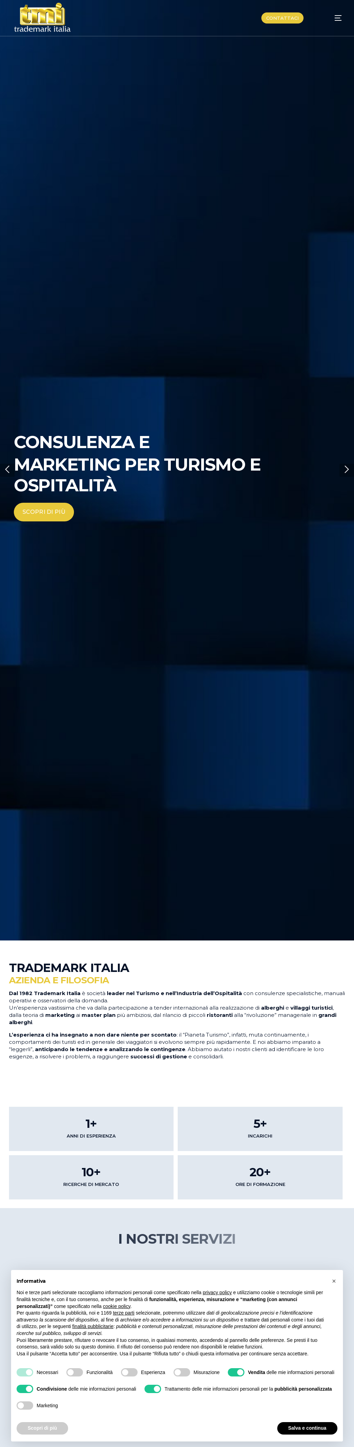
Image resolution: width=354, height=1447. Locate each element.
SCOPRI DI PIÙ (43, 512)
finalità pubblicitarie (92, 1326)
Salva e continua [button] (307, 1428)
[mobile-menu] (330, 18)
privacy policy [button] (217, 1292)
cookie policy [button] (116, 1306)
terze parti (123, 1313)
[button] (7, 470)
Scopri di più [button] (42, 1428)
